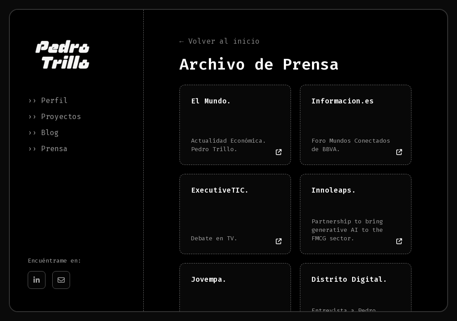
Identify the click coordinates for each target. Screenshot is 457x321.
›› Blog (43, 132)
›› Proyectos (54, 116)
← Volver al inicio (219, 41)
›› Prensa (48, 148)
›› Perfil (48, 100)
